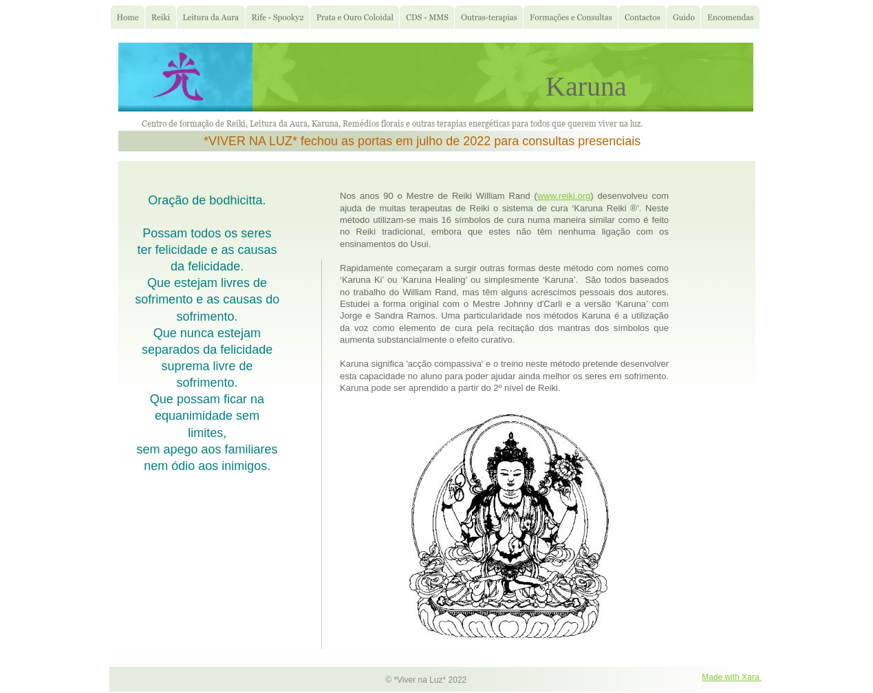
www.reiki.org (563, 196)
